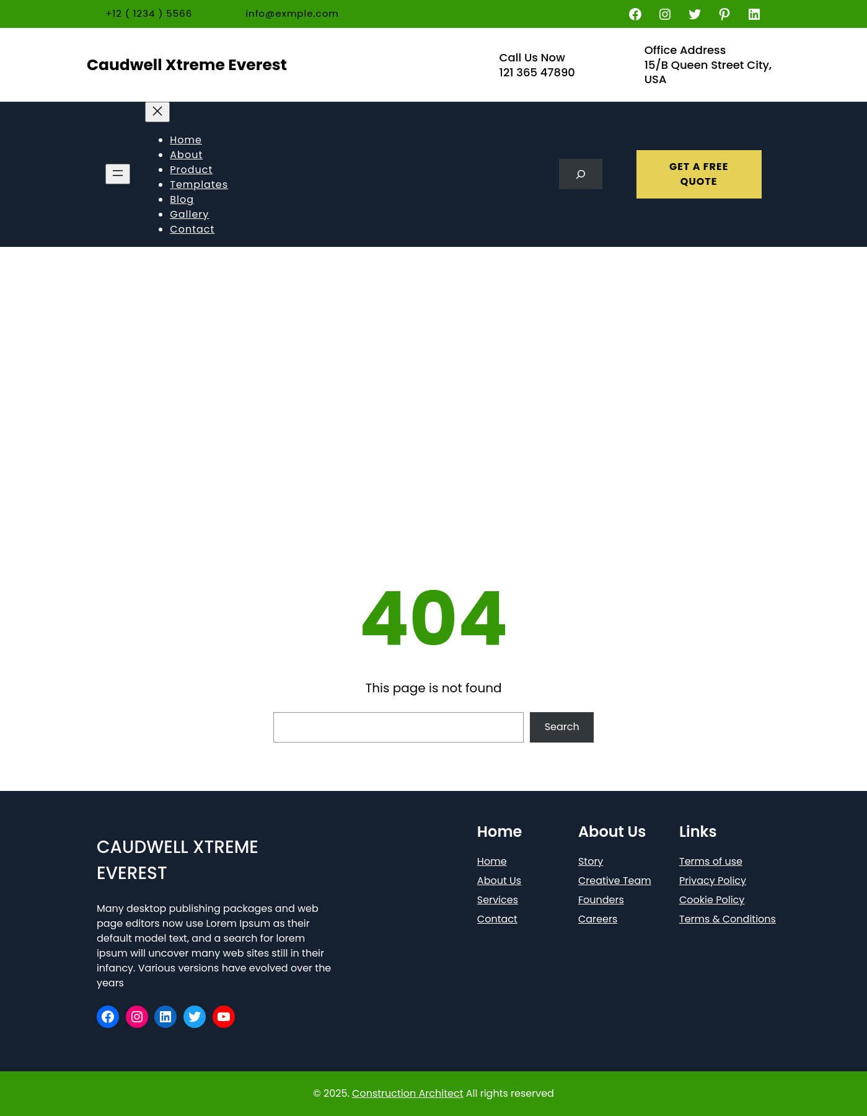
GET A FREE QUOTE (698, 174)
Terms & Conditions (727, 919)
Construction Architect (407, 1093)
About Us (499, 880)
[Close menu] (157, 112)
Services (497, 900)
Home (492, 861)
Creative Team (614, 880)
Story (590, 861)
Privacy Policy (712, 880)
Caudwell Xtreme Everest (187, 65)
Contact (497, 919)
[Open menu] (117, 174)
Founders (601, 900)
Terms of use (710, 861)
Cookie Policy (711, 900)
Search (562, 727)
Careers (597, 919)
